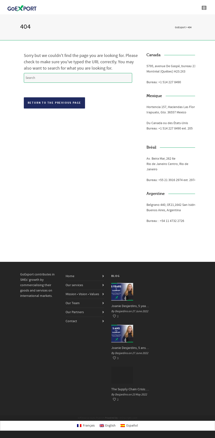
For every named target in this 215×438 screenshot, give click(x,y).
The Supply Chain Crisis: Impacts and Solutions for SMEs (130, 389)
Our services (74, 285)
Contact (71, 321)
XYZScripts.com (128, 418)
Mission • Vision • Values (82, 294)
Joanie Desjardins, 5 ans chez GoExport (130, 348)
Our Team (73, 303)
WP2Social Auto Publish (91, 418)
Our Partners (75, 312)
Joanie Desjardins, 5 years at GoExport (130, 306)
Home (70, 276)
